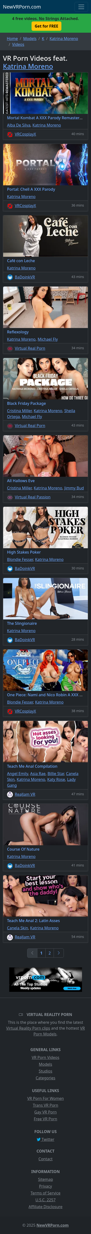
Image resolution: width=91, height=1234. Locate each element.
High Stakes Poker (24, 552)
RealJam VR (25, 794)
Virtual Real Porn (30, 348)
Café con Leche (21, 260)
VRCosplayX (25, 134)
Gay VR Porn (45, 1112)
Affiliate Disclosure (45, 1206)
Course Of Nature (23, 849)
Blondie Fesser (20, 559)
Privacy (45, 1186)
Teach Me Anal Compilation (32, 766)
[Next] (59, 953)
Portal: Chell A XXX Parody (31, 189)
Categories (45, 1078)
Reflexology (18, 332)
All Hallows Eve (21, 480)
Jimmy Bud (74, 488)
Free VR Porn (45, 1119)
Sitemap (45, 1179)
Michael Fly (48, 339)
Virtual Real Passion (32, 497)
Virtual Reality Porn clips (28, 1028)
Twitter (45, 1139)
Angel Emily (17, 773)
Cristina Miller (19, 410)
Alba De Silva (18, 125)
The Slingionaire (22, 623)
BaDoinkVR (25, 277)
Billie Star (56, 773)
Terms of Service (45, 1193)
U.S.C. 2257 (45, 1200)
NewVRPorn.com (22, 6)
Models (45, 1064)
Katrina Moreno (28, 66)
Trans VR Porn (45, 1105)
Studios (45, 1071)
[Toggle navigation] (81, 7)
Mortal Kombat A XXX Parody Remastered (45, 117)
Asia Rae (37, 773)
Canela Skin (17, 928)
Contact (46, 1159)
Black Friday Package (26, 403)
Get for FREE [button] (46, 26)
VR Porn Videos (45, 1057)
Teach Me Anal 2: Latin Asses (33, 920)
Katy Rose (56, 779)
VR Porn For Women (45, 1098)
